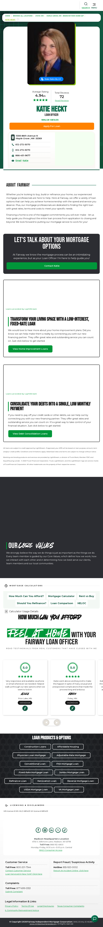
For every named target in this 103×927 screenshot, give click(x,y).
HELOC (82, 603)
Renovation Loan (46, 781)
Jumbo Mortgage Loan (71, 772)
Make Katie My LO (53, 79)
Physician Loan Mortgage (31, 755)
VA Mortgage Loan (69, 789)
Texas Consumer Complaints (70, 906)
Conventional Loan (34, 764)
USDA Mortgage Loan (36, 789)
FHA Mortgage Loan (67, 764)
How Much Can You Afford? (26, 596)
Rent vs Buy (86, 596)
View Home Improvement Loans (30, 349)
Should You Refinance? (31, 603)
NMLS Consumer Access (50, 850)
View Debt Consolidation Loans (30, 433)
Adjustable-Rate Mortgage (71, 755)
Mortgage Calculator (61, 596)
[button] (94, 5)
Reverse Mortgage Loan (80, 781)
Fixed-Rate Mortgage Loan (33, 772)
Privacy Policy (11, 906)
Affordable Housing (68, 746)
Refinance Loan (18, 781)
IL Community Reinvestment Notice (22, 910)
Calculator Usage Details (23, 611)
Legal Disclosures (45, 906)
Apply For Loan (51, 126)
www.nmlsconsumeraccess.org (43, 924)
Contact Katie (51, 266)
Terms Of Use (27, 906)
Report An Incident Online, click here (71, 871)
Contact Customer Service (18, 871)
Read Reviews (62, 100)
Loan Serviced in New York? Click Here (23, 874)
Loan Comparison (62, 603)
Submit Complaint (14, 891)
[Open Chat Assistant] (94, 918)
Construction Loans (35, 746)
